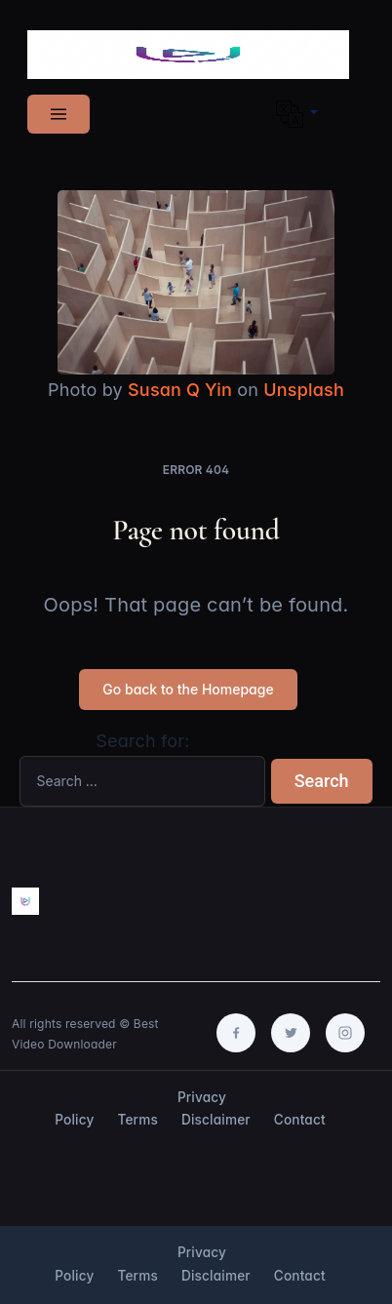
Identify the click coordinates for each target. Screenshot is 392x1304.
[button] (296, 114)
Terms (137, 1119)
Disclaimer (216, 1119)
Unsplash (303, 389)
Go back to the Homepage (187, 689)
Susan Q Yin (180, 389)
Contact (300, 1119)
